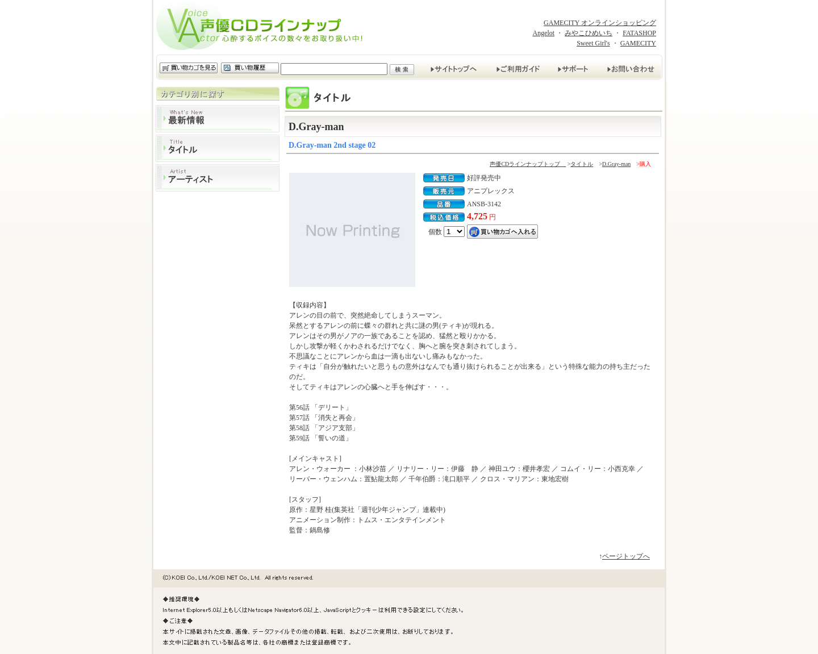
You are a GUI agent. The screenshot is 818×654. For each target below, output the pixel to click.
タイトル (217, 148)
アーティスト (217, 177)
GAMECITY (638, 43)
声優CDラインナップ (263, 27)
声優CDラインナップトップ (528, 164)
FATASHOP (639, 33)
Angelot (543, 33)
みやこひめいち (588, 33)
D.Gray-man (616, 164)
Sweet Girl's (593, 43)
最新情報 (217, 118)
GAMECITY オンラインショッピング (600, 23)
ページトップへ (626, 556)
